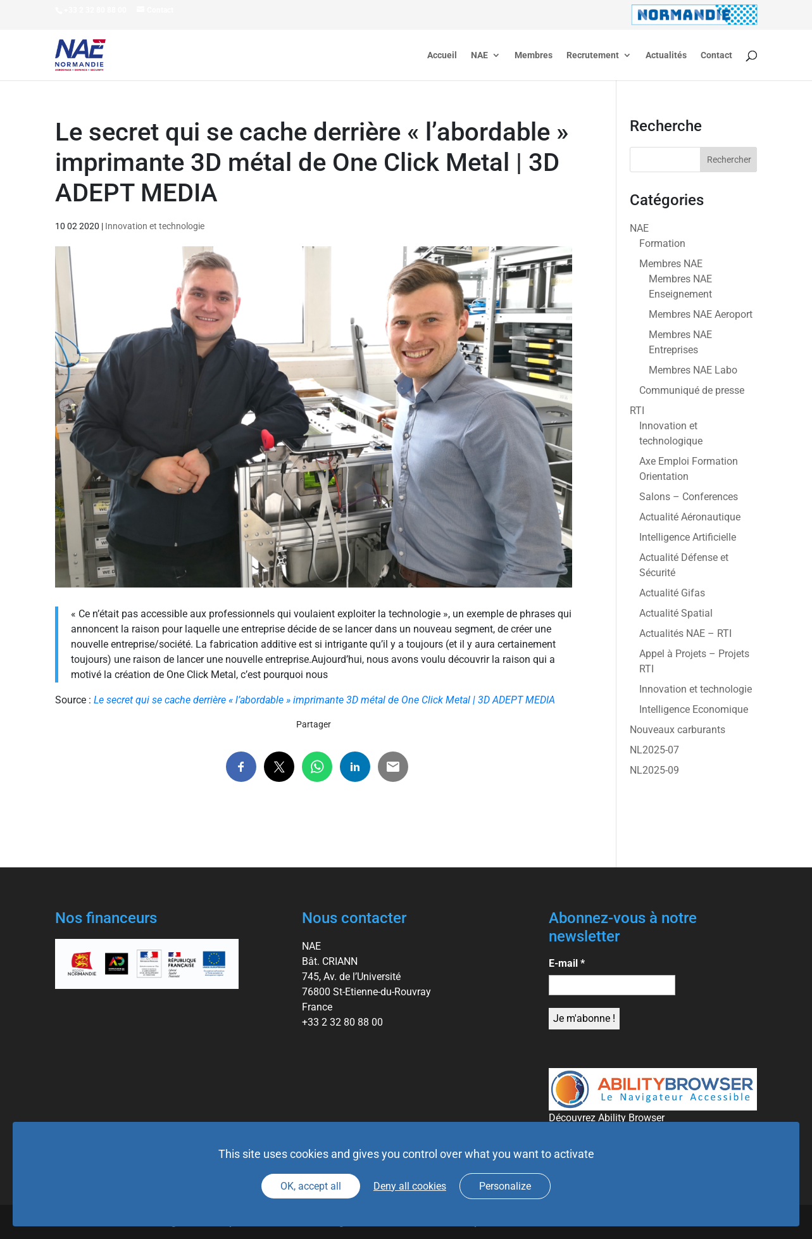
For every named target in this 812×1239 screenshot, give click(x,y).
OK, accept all (310, 1186)
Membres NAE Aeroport (701, 314)
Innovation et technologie (154, 226)
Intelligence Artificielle (687, 537)
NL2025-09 (654, 770)
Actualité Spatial (676, 613)
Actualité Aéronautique (689, 517)
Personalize (505, 1186)
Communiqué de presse (691, 390)
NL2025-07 (654, 750)
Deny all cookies (409, 1186)
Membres (534, 55)
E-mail (567, 963)
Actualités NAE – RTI (685, 633)
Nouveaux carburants (677, 730)
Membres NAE (671, 264)
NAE (479, 55)
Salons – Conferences (688, 497)
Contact (716, 55)
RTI (637, 411)
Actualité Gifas (672, 593)
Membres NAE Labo (693, 370)
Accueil (442, 55)
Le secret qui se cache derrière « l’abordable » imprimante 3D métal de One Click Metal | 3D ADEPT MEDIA (324, 700)
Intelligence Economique (693, 709)
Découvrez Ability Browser (607, 1118)
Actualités (666, 55)
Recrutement (592, 55)
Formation (662, 243)
